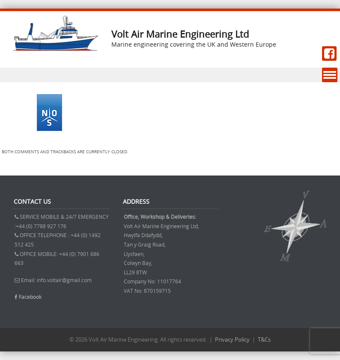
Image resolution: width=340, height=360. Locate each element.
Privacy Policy (232, 339)
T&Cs (264, 339)
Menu (329, 75)
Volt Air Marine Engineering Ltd (180, 34)
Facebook (30, 296)
